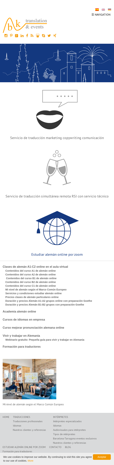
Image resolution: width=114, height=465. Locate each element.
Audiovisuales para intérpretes (69, 429)
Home (6, 417)
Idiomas (17, 425)
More (30, 460)
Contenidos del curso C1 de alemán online (30, 285)
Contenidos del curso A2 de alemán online (30, 274)
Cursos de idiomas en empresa (24, 319)
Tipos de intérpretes (64, 434)
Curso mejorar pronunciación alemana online (33, 327)
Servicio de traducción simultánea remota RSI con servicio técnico (57, 196)
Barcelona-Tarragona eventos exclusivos (75, 438)
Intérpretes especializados (67, 421)
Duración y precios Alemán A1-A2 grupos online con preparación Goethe (48, 300)
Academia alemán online (19, 311)
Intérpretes (60, 417)
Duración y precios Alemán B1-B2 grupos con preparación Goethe (44, 304)
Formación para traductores (22, 346)
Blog (68, 447)
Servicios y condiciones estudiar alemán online (33, 293)
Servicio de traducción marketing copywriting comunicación (57, 137)
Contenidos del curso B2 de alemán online (30, 282)
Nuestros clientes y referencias (29, 429)
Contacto (55, 447)
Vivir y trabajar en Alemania (21, 335)
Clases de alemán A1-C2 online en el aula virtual (35, 266)
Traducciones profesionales (28, 421)
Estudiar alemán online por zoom (57, 254)
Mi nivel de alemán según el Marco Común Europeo (35, 289)
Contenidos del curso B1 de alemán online (30, 278)
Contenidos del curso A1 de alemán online (30, 270)
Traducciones (21, 417)
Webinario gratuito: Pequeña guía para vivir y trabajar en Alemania (44, 339)
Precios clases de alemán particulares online (32, 297)
